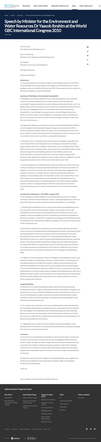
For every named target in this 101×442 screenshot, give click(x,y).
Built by (31, 438)
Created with (13, 438)
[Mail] (87, 54)
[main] (50, 197)
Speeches (62, 410)
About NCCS (8, 398)
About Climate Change (40, 6)
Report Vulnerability (25, 429)
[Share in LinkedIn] (87, 63)
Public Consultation (85, 6)
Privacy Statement (37, 429)
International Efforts (47, 407)
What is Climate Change (30, 398)
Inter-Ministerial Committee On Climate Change (11, 402)
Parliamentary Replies (66, 401)
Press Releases (64, 404)
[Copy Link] (87, 51)
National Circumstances (48, 399)
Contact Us (7, 429)
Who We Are (26, 6)
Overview (81, 398)
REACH (14, 429)
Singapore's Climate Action (59, 6)
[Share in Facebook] (87, 59)
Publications (63, 407)
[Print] (87, 47)
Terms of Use (46, 429)
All (60, 398)
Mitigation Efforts (46, 410)
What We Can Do (46, 422)
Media (74, 6)
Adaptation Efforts (47, 414)
